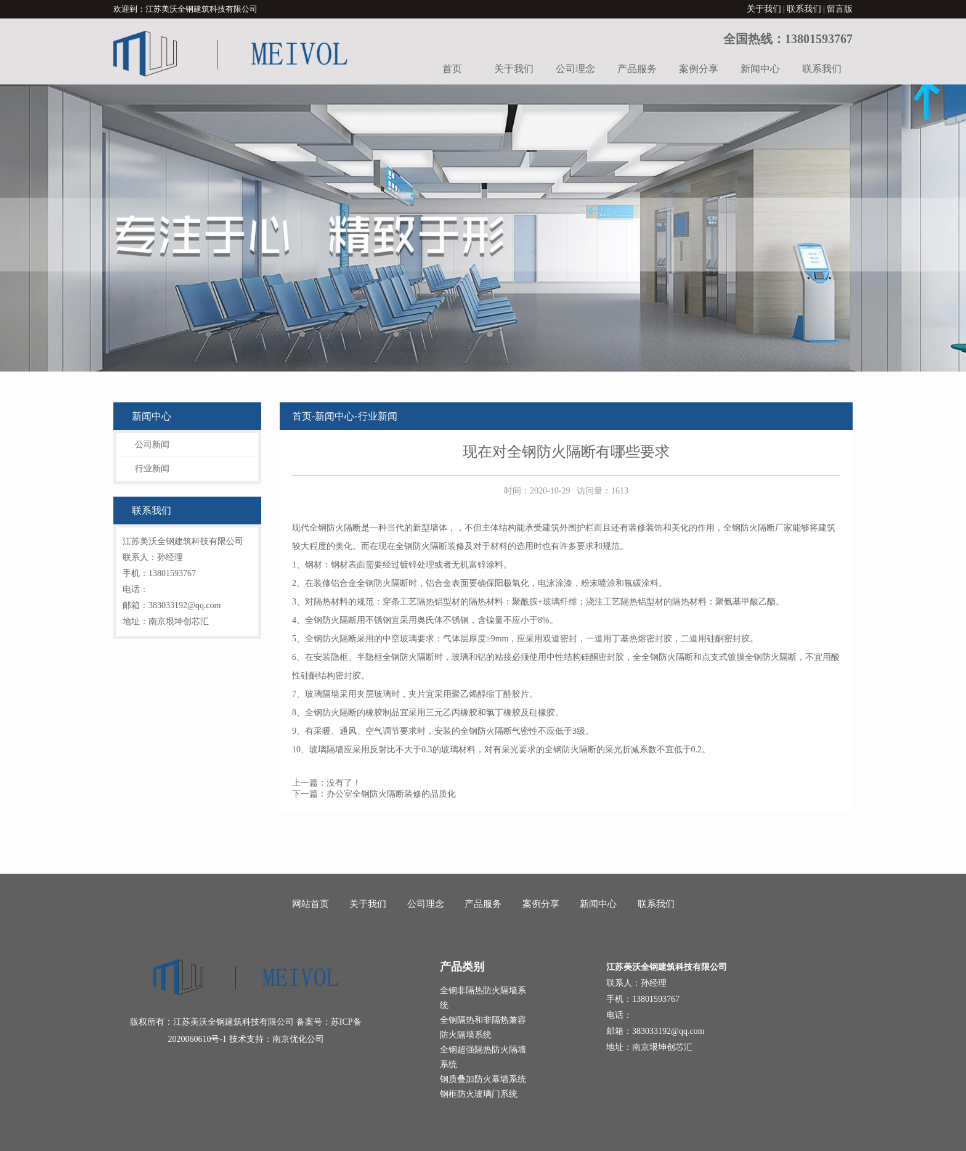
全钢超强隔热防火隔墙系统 (483, 1057)
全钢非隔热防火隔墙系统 (483, 998)
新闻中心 (760, 68)
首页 (452, 68)
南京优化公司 (298, 1039)
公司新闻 (152, 444)
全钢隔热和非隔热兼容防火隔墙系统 (483, 1027)
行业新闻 (152, 468)
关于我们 (764, 9)
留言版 (840, 9)
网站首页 (310, 904)
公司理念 (575, 68)
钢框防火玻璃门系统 (479, 1094)
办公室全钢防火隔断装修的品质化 (391, 794)
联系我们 (804, 9)
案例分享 (698, 68)
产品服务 (637, 68)
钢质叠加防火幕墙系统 (483, 1079)
